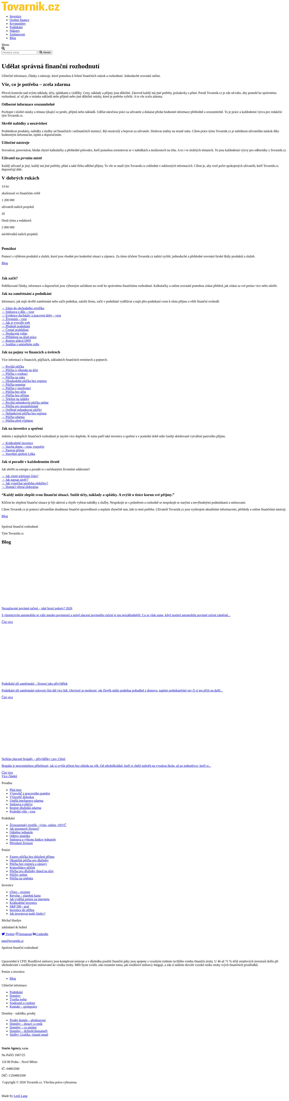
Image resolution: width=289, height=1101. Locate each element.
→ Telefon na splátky (15, 399)
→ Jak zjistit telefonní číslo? (20, 476)
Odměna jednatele (21, 832)
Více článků (9, 776)
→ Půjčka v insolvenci (16, 388)
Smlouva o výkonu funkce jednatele (33, 839)
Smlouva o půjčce (21, 804)
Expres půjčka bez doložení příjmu (32, 856)
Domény (15, 995)
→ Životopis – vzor (14, 319)
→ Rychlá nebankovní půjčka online (25, 402)
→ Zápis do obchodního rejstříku (23, 308)
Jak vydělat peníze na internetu (29, 899)
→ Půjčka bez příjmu (15, 395)
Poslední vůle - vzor (22, 811)
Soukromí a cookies (22, 1003)
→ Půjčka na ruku (13, 377)
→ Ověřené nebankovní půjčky (22, 409)
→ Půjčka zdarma (13, 417)
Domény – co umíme (23, 1027)
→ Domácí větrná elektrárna (20, 487)
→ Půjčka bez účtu (14, 391)
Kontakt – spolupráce (23, 1006)
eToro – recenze (20, 892)
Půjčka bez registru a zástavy (28, 864)
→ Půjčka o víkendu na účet (20, 370)
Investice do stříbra (22, 910)
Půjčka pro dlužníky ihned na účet (31, 871)
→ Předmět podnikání (16, 326)
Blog (13, 38)
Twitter (8, 934)
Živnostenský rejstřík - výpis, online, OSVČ (38, 825)
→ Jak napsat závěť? (15, 479)
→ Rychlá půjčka (13, 366)
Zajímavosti (17, 34)
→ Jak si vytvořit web (16, 322)
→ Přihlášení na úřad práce (19, 337)
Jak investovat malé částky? (27, 913)
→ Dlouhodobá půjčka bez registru (24, 381)
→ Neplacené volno (14, 333)
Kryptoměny (18, 23)
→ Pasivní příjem (13, 450)
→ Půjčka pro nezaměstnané (20, 406)
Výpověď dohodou (22, 797)
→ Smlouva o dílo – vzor (18, 312)
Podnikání (16, 27)
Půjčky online (18, 874)
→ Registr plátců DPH (16, 340)
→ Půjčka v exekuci (14, 373)
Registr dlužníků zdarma (25, 808)
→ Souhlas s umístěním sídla (20, 344)
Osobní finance (19, 20)
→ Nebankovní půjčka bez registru (24, 413)
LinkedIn (40, 934)
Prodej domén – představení (28, 1020)
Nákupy (15, 30)
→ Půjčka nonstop (13, 384)
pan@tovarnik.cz (12, 941)
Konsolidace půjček (22, 867)
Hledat (45, 52)
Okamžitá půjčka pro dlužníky (29, 860)
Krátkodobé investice (23, 902)
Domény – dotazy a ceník (26, 1023)
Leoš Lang (20, 1096)
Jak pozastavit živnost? (24, 828)
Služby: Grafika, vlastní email (29, 1034)
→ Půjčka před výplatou (17, 420)
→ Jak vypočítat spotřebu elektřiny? (25, 483)
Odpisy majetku (20, 836)
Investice (15, 16)
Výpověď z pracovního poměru (30, 793)
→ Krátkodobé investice (17, 443)
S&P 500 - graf (19, 906)
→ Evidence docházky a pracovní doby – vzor (31, 315)
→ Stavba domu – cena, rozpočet (23, 446)
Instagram (24, 934)
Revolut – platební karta (25, 895)
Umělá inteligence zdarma (26, 800)
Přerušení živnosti (21, 843)
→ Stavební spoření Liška (18, 454)
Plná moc (16, 789)
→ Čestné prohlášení (15, 330)
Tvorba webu (18, 999)
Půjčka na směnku (21, 878)
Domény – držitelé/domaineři (28, 1031)
